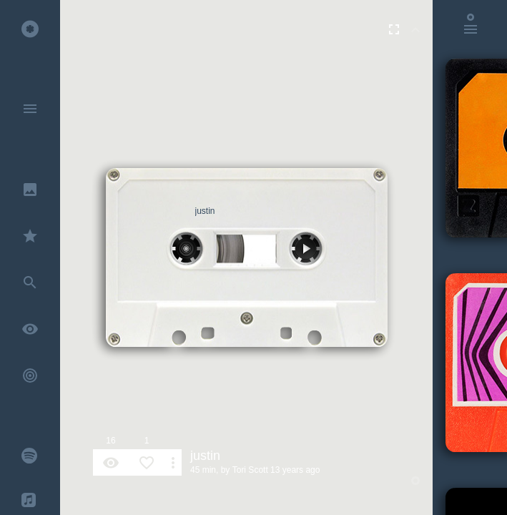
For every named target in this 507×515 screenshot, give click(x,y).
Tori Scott (250, 470)
